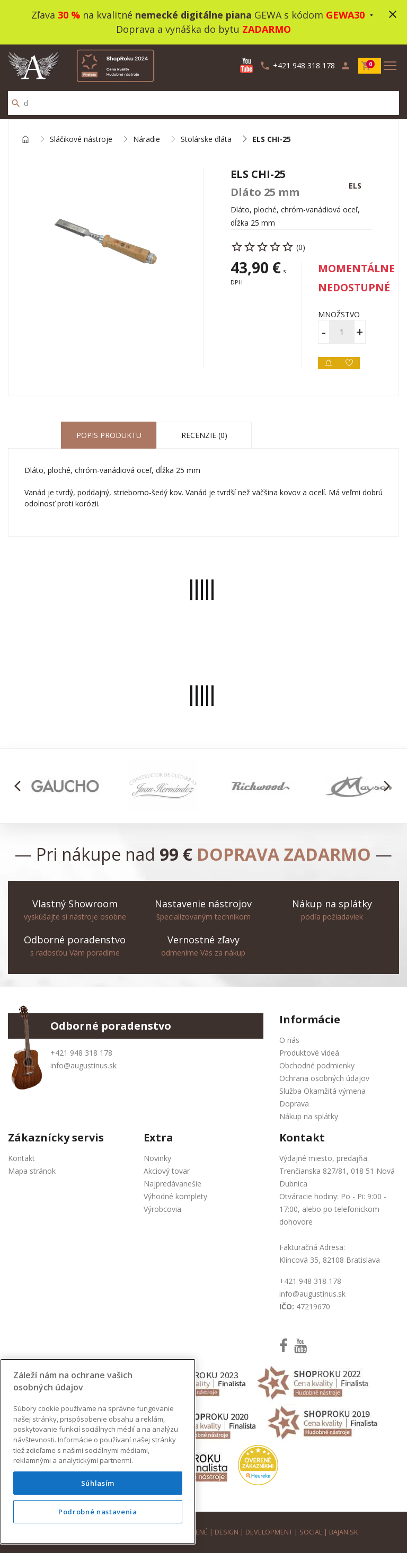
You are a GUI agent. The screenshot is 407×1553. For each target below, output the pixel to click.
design (226, 1532)
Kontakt (21, 1158)
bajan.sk (343, 1532)
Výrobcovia (162, 1209)
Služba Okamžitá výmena (322, 1091)
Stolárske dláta (206, 140)
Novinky (157, 1158)
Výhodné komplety (175, 1196)
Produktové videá (309, 1053)
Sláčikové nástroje (81, 140)
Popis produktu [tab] (108, 435)
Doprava (294, 1104)
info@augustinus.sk (83, 1065)
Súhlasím (97, 1483)
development (269, 1532)
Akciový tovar (167, 1171)
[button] (20, 786)
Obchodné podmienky (317, 1065)
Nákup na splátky (308, 1116)
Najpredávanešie (172, 1184)
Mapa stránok (32, 1171)
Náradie (146, 140)
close (392, 14)
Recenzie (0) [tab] (204, 435)
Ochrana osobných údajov (324, 1078)
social (310, 1532)
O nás (289, 1040)
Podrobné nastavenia (97, 1511)
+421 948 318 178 (81, 1053)
